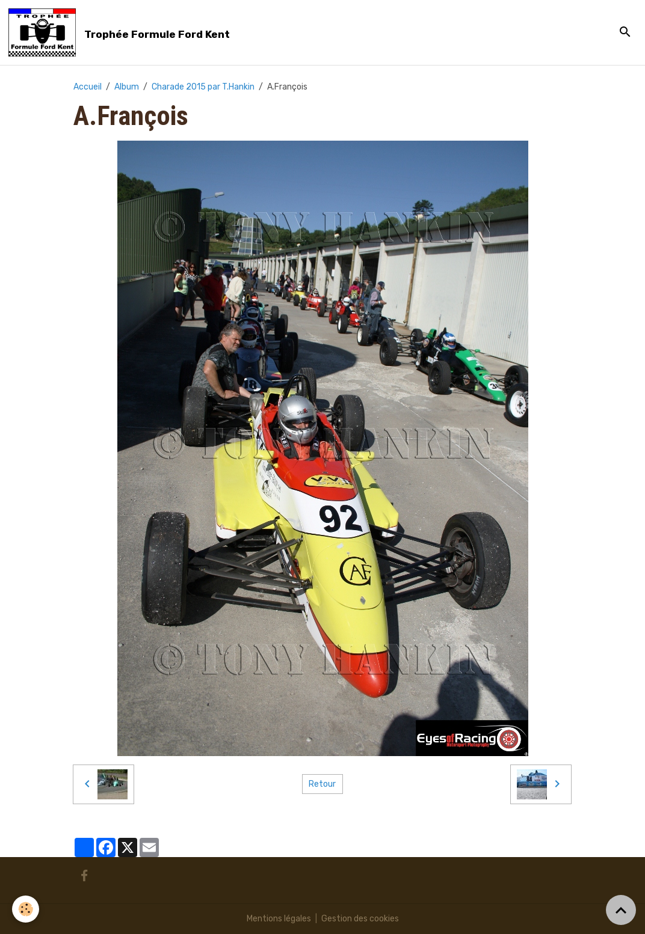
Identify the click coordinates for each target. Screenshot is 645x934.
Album (126, 87)
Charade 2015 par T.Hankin (203, 87)
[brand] (121, 32)
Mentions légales (279, 919)
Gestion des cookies (360, 919)
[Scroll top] (621, 910)
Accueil (87, 87)
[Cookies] (25, 909)
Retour (322, 784)
